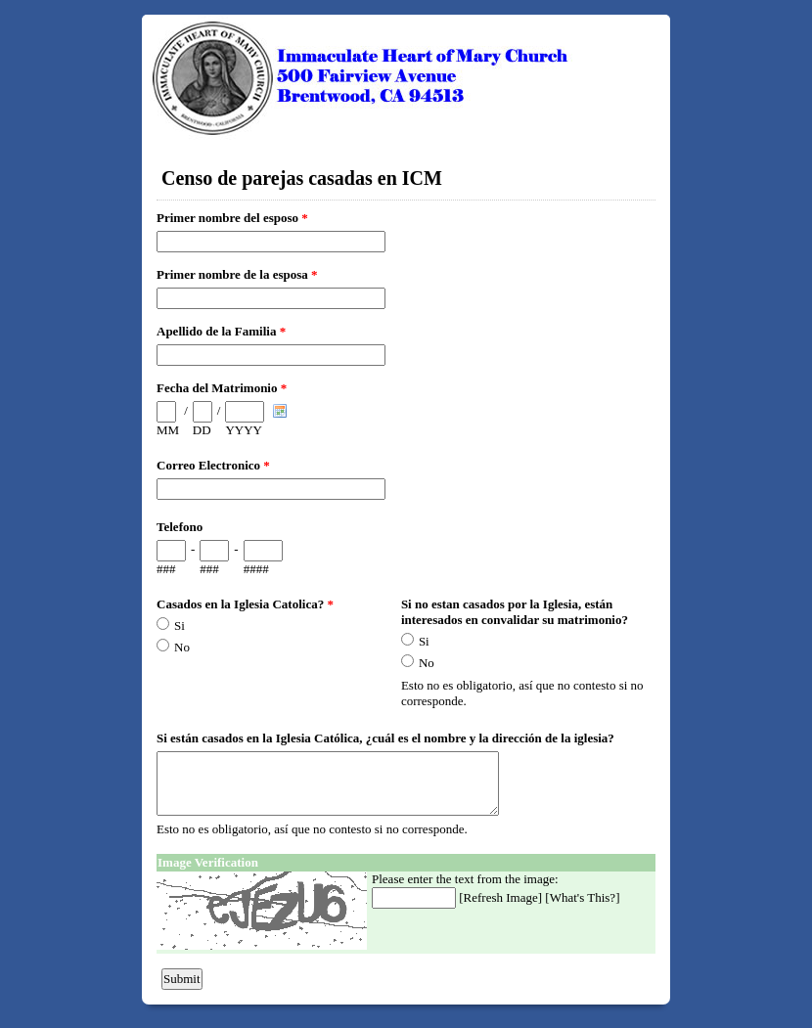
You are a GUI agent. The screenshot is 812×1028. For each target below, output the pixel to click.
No (182, 647)
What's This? (582, 897)
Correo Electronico (213, 465)
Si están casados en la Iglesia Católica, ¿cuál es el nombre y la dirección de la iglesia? (385, 738)
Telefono (180, 526)
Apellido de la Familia (221, 331)
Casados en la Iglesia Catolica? (245, 604)
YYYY (243, 430)
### (166, 568)
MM (168, 430)
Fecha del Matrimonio (222, 387)
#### (256, 568)
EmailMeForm (406, 79)
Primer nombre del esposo (232, 217)
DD (202, 430)
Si (179, 625)
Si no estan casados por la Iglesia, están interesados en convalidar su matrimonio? (514, 612)
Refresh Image (501, 897)
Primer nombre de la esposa (237, 274)
